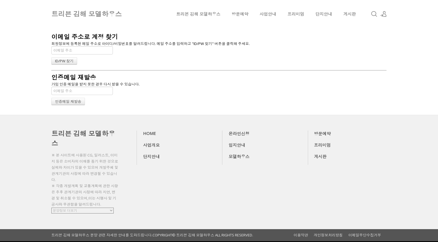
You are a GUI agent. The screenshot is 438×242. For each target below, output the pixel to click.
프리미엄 (295, 14)
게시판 (349, 14)
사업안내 (268, 14)
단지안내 (323, 14)
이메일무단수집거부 (364, 235)
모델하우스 (238, 156)
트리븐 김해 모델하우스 (198, 14)
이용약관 (301, 235)
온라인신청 (238, 133)
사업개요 (151, 145)
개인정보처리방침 (328, 235)
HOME (149, 133)
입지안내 (236, 145)
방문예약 (240, 14)
